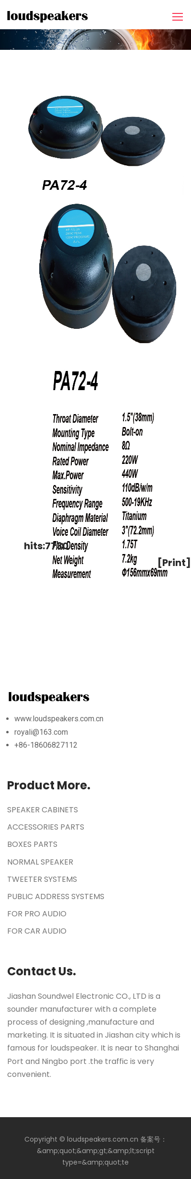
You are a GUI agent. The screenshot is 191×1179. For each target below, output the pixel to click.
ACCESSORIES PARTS (45, 826)
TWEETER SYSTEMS (42, 879)
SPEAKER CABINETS (42, 809)
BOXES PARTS (32, 844)
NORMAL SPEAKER (40, 861)
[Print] (174, 562)
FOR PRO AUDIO (37, 913)
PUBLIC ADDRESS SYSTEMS (55, 896)
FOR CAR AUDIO (37, 930)
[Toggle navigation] (178, 17)
